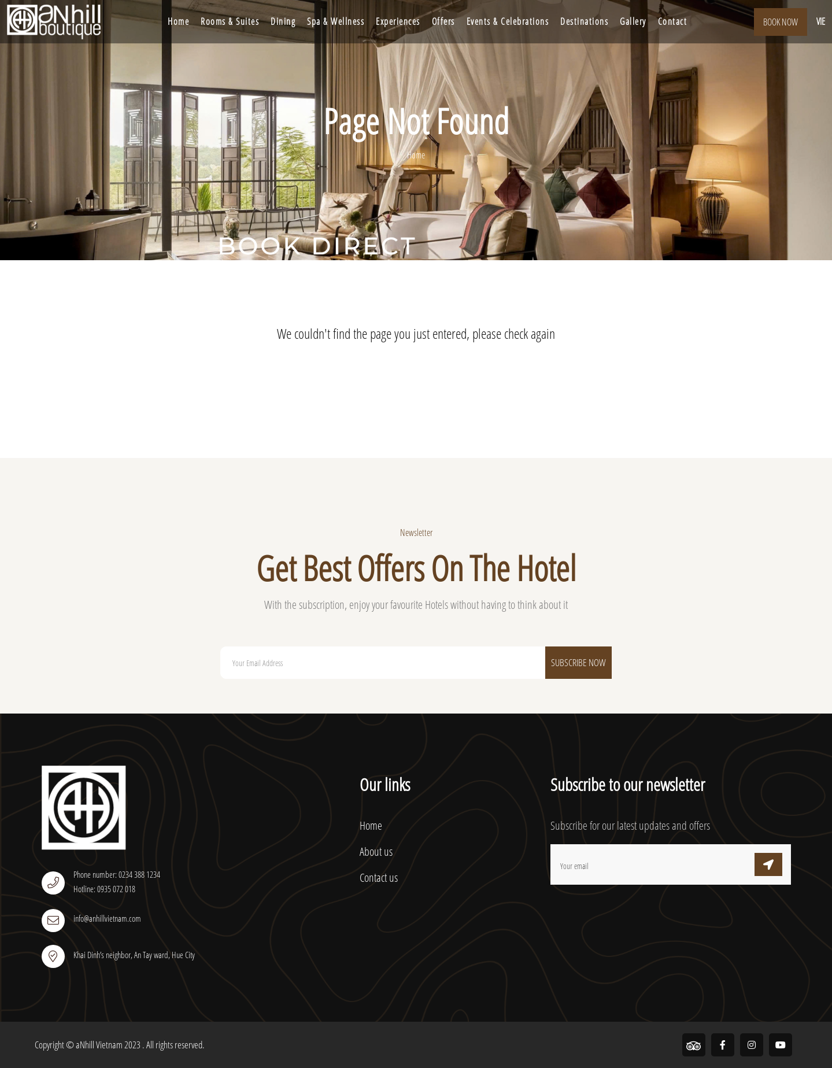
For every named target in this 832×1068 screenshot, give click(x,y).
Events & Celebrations (508, 21)
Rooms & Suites (230, 21)
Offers (443, 21)
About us (376, 851)
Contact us (379, 877)
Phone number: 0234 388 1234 (116, 874)
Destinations (584, 21)
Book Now (780, 22)
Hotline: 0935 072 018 (104, 889)
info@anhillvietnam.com (107, 918)
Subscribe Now (578, 662)
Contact (672, 21)
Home (178, 21)
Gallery (633, 21)
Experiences (398, 21)
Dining (283, 21)
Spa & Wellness (335, 21)
